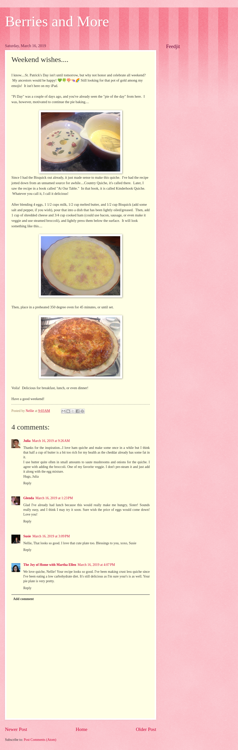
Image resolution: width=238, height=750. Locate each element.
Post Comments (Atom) (40, 740)
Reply (27, 483)
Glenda (28, 498)
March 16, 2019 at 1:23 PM (54, 498)
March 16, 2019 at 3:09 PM (51, 536)
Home (81, 729)
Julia (26, 441)
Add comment (23, 599)
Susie (27, 536)
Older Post (146, 729)
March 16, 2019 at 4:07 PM (96, 565)
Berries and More (57, 21)
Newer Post (16, 729)
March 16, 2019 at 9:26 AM (51, 441)
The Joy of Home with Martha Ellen (49, 565)
